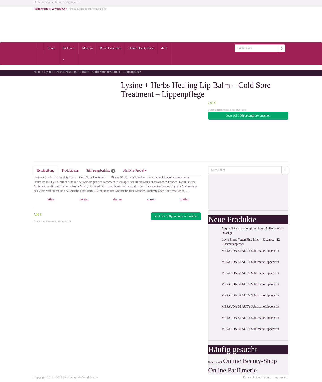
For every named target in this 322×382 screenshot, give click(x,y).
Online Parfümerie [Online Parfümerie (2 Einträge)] (232, 370)
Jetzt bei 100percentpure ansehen (248, 115)
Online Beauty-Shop (141, 48)
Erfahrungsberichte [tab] (101, 171)
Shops (51, 48)
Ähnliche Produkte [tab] (134, 170)
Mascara (87, 48)
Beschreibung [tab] (45, 170)
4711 (164, 48)
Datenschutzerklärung (256, 377)
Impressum (280, 377)
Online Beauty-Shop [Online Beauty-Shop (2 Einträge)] (250, 360)
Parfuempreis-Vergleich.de (81, 377)
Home (37, 71)
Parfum (69, 48)
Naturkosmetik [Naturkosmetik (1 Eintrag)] (215, 362)
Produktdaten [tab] (70, 170)
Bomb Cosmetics (110, 48)
